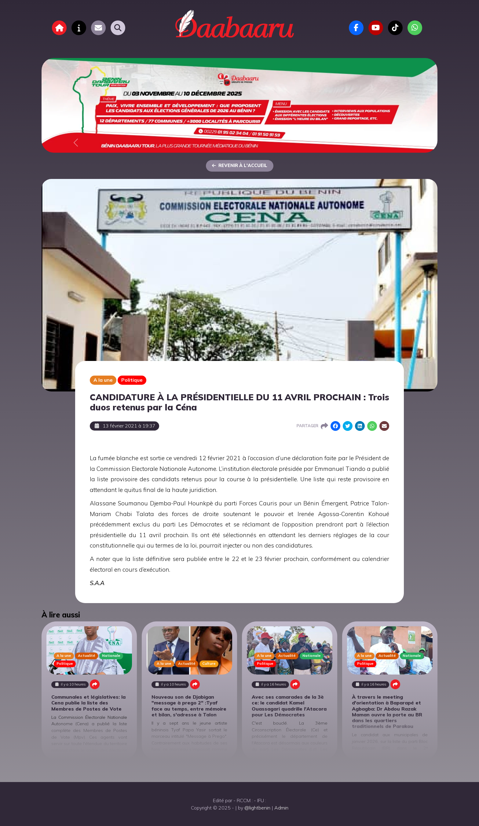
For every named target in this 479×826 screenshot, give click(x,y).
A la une (103, 380)
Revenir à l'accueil (239, 165)
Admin (281, 808)
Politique (132, 380)
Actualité (86, 655)
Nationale (111, 655)
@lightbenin (257, 808)
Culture (209, 663)
